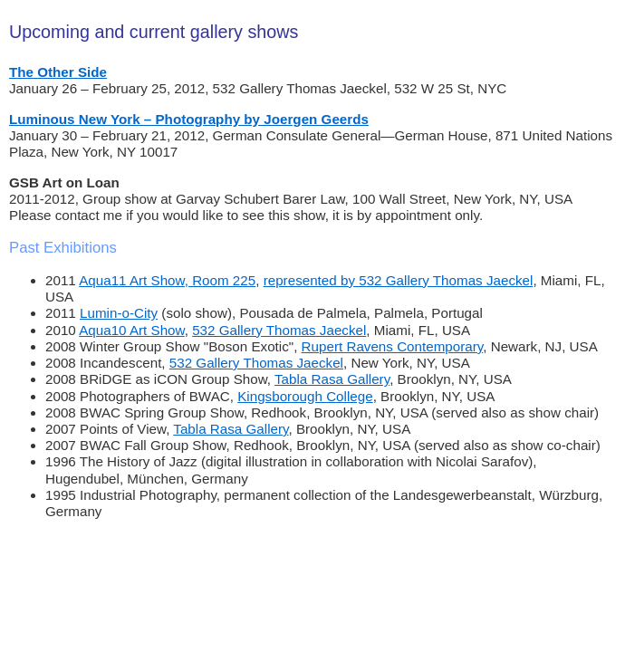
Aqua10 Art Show (132, 330)
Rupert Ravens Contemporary (393, 346)
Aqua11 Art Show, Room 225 (167, 280)
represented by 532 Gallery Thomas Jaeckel (399, 280)
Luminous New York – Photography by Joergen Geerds (189, 119)
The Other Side (58, 72)
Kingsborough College (304, 396)
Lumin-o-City (119, 313)
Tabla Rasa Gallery (331, 379)
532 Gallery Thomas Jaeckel (279, 330)
